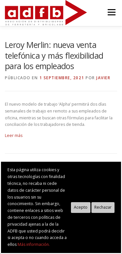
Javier (103, 78)
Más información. (34, 244)
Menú (111, 12)
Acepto (81, 207)
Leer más (13, 135)
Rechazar (103, 207)
